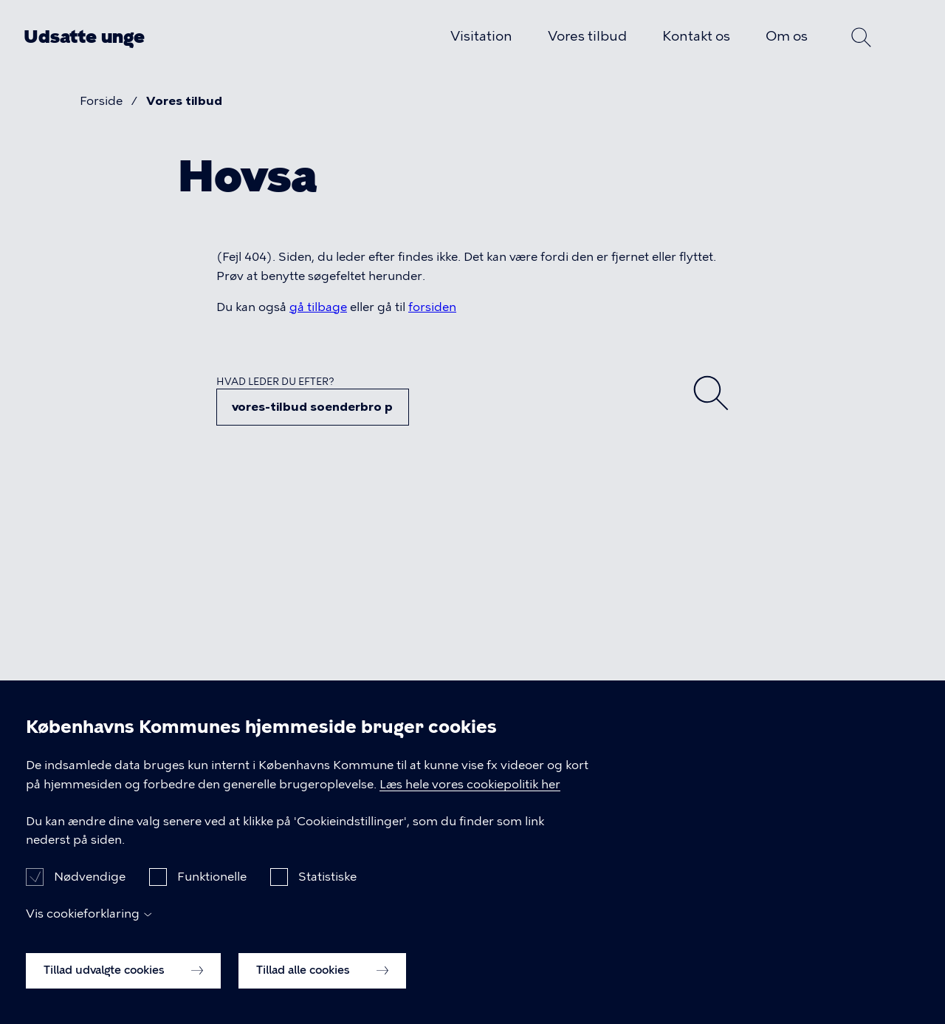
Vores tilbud (587, 36)
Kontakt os (696, 36)
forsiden (432, 307)
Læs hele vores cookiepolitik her (469, 802)
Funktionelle (212, 895)
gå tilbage (318, 307)
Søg (861, 37)
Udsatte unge (84, 36)
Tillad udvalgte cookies (123, 987)
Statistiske (327, 895)
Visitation (481, 36)
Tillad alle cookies (322, 987)
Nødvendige (90, 895)
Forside (101, 101)
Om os (787, 36)
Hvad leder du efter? (275, 381)
